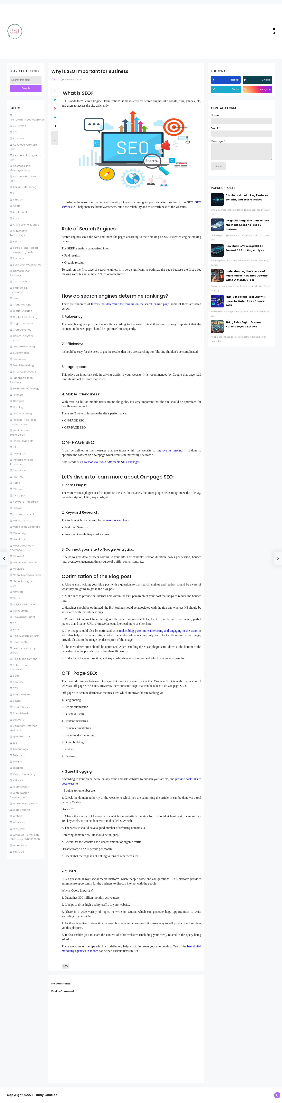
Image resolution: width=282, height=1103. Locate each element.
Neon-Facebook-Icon (27, 575)
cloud (16, 298)
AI (14, 193)
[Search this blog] (26, 80)
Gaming (18, 407)
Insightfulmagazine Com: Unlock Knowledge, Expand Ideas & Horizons (247, 228)
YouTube (18, 852)
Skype (17, 701)
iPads (16, 483)
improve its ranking (169, 450)
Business (18, 258)
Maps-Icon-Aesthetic (26, 527)
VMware (18, 780)
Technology (20, 749)
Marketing (19, 533)
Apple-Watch (21, 212)
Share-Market (22, 694)
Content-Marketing (25, 317)
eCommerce (21, 353)
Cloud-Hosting (22, 304)
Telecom (18, 755)
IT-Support (19, 495)
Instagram (19, 453)
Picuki (16, 629)
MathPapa (19, 539)
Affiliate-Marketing (24, 187)
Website (18, 816)
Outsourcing (21, 611)
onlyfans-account (24, 604)
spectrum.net (21, 736)
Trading (18, 768)
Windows (19, 828)
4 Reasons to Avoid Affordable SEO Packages (110, 462)
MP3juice (18, 569)
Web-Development (25, 803)
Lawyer (17, 508)
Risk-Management (25, 659)
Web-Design (21, 787)
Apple (17, 206)
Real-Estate (20, 642)
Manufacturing (22, 520)
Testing (17, 761)
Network (18, 592)
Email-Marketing (23, 365)
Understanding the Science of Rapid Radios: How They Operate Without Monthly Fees (247, 279)
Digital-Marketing (24, 346)
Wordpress (20, 845)
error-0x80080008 (24, 371)
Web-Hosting (21, 810)
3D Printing (19, 126)
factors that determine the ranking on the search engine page (130, 304)
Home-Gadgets (23, 441)
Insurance (19, 470)
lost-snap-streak (24, 514)
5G (14, 132)
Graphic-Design (23, 413)
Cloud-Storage (22, 311)
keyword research (113, 520)
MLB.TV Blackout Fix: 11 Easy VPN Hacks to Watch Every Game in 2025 (246, 304)
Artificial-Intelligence (26, 225)
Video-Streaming (24, 774)
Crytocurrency (22, 330)
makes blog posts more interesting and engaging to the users (158, 630)
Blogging (18, 241)
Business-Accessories (27, 264)
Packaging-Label (24, 617)
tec (15, 743)
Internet (18, 477)
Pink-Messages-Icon (26, 636)
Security (18, 682)
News (16, 598)
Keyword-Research (25, 502)
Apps (16, 218)
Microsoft (19, 556)
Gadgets (18, 401)
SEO (15, 688)
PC (14, 623)
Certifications (21, 281)
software (18, 719)
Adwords (18, 138)
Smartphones (21, 707)
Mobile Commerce (25, 562)
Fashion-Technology (26, 388)
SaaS (16, 676)
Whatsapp (19, 822)
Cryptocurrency (23, 323)
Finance (18, 395)
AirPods (18, 199)
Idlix (15, 447)
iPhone (17, 489)
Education (19, 359)
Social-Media (21, 713)
